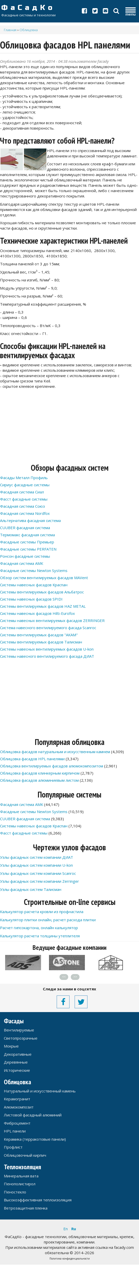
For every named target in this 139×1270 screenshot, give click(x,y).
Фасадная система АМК (21, 563)
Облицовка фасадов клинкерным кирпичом (40, 773)
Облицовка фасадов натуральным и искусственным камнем (55, 751)
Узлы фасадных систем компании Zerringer (39, 881)
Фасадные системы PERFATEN (28, 549)
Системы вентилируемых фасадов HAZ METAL (43, 606)
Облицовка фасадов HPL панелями (32, 758)
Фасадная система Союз (22, 506)
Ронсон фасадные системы (25, 556)
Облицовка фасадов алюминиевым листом (39, 780)
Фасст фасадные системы (23, 499)
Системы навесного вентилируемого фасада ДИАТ (47, 656)
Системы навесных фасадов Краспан (33, 584)
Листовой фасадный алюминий (33, 1114)
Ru (73, 1228)
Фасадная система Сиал (22, 491)
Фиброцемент (17, 1123)
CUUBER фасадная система (25, 527)
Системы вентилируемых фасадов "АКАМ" (39, 634)
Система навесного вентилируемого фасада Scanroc (48, 627)
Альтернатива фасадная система (30, 520)
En (65, 1228)
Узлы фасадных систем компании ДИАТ (36, 857)
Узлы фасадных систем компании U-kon (36, 865)
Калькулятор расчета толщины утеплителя (40, 935)
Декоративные (18, 1054)
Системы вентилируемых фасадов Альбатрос (42, 591)
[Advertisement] (67, 427)
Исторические (17, 1070)
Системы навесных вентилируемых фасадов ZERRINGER (52, 620)
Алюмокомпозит (19, 1107)
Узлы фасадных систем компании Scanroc (38, 873)
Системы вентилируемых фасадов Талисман (41, 641)
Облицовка (28, 30)
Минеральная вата (21, 1175)
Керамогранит (17, 1098)
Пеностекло (15, 1191)
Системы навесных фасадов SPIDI (31, 599)
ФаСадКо (49, 7)
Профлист (13, 1147)
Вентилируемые (19, 1029)
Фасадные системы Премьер (27, 541)
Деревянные (16, 1062)
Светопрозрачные (20, 1038)
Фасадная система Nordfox (25, 513)
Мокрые (11, 1046)
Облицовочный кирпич (25, 1155)
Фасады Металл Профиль (24, 477)
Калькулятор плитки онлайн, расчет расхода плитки (48, 919)
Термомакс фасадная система (27, 534)
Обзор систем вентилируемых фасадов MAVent (44, 577)
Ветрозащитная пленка (25, 1208)
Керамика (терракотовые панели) (35, 1139)
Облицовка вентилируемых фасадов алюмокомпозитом (51, 765)
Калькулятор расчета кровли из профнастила (41, 911)
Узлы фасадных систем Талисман (30, 889)
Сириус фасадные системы (24, 484)
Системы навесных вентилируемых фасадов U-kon (47, 649)
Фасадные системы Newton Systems (33, 570)
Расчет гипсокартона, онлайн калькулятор (39, 927)
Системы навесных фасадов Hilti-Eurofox (37, 613)
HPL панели (15, 1131)
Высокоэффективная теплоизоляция (38, 1199)
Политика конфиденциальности (69, 1258)
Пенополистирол (19, 1183)
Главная (10, 30)
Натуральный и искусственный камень (40, 1090)
